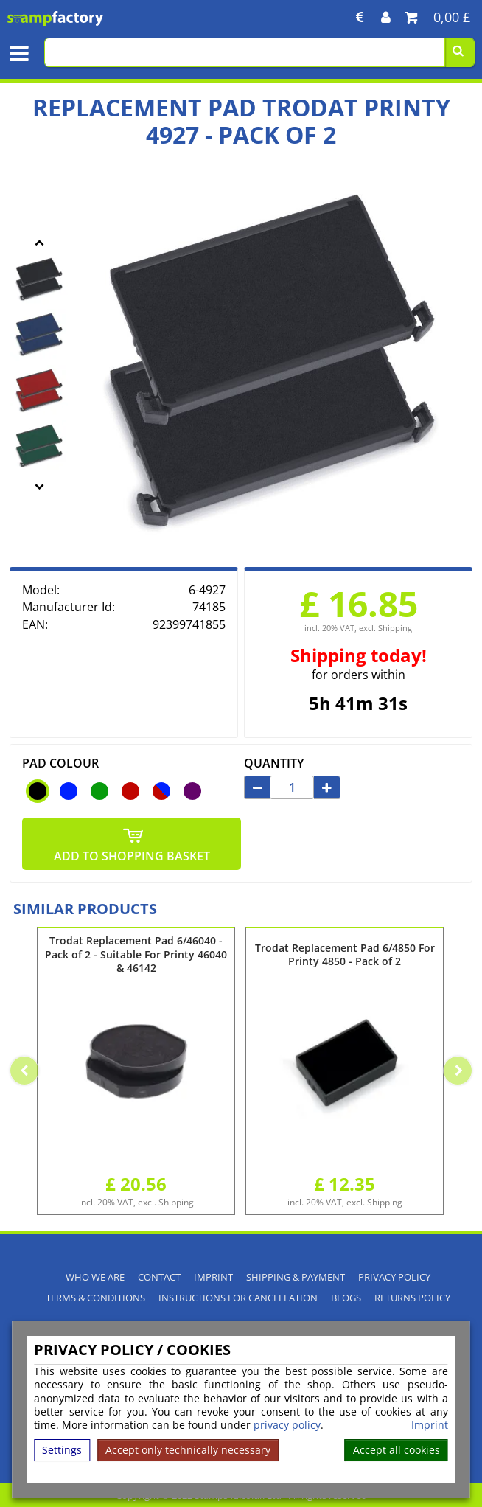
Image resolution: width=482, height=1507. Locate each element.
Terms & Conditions (95, 1298)
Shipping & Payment (295, 1277)
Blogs (346, 1298)
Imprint (429, 1425)
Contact (159, 1277)
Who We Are (95, 1277)
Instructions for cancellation (238, 1298)
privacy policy (287, 1425)
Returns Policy (412, 1298)
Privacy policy (394, 1277)
